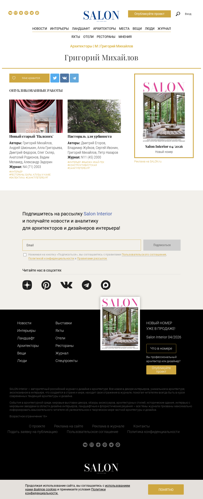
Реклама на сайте (68, 426)
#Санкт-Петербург (37, 178)
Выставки (64, 323)
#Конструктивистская (82, 165)
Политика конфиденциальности (153, 432)
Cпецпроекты (67, 361)
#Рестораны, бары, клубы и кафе (30, 175)
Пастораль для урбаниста (90, 136)
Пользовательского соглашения (144, 254)
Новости (39, 29)
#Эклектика (17, 178)
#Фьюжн (87, 162)
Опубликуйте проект (149, 14)
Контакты (141, 426)
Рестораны (106, 37)
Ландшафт (81, 29)
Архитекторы (104, 29)
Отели (88, 37)
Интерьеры (59, 29)
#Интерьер (15, 172)
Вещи (137, 29)
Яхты (75, 37)
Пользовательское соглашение (92, 432)
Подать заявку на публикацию (33, 432)
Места (124, 29)
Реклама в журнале (108, 426)
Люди (149, 29)
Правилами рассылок (92, 258)
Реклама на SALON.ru (148, 161)
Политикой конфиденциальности (51, 258)
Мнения (125, 37)
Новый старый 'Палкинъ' (31, 136)
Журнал (164, 29)
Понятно (166, 490)
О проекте (37, 426)
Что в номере (161, 348)
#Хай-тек (98, 162)
